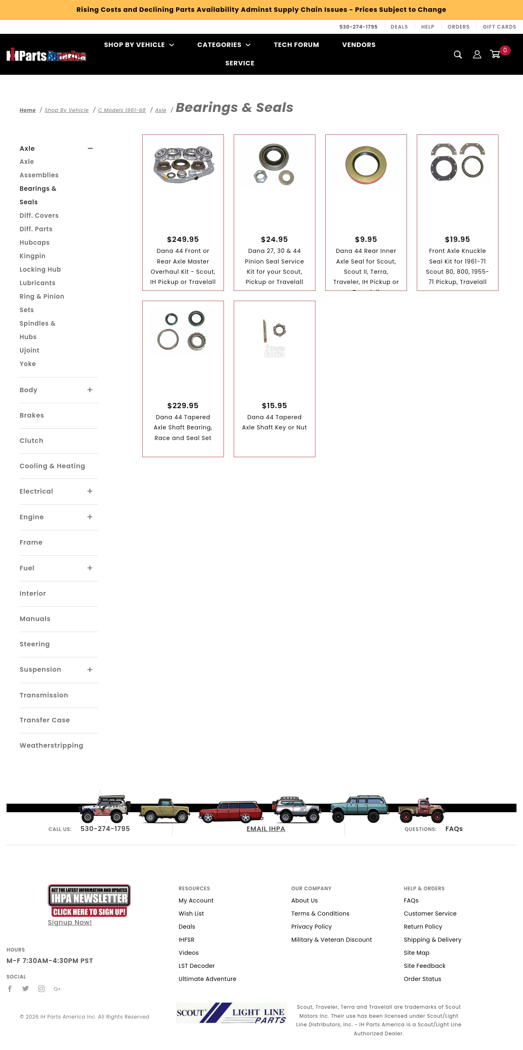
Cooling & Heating (52, 466)
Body (29, 390)
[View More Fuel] (90, 568)
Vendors (358, 44)
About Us (304, 900)
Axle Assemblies (39, 168)
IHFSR (186, 940)
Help (428, 26)
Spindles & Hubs (38, 330)
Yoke (28, 364)
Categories (224, 44)
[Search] (458, 54)
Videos (189, 953)
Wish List (191, 913)
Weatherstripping (51, 745)
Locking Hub (40, 269)
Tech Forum (296, 44)
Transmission (44, 695)
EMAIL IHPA (266, 828)
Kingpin (33, 256)
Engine (32, 517)
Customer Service (430, 913)
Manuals (35, 618)
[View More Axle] (90, 149)
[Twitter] (25, 988)
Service (240, 63)
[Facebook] (10, 988)
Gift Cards (499, 26)
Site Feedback (424, 966)
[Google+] (57, 988)
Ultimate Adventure (207, 979)
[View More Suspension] (90, 670)
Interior (33, 593)
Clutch (32, 440)
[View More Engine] (90, 517)
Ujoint (30, 350)
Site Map (416, 953)
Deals (399, 26)
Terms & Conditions (320, 913)
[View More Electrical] (90, 491)
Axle (27, 148)
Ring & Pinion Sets (42, 303)
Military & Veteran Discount (331, 940)
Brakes (32, 415)
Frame (31, 542)
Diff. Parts (36, 229)
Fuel (27, 568)
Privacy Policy (311, 927)
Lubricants (38, 283)
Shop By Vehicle (139, 44)
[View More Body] (90, 390)
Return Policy (423, 927)
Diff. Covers (39, 215)
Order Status (422, 979)
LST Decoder (197, 966)
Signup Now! (89, 905)
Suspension (40, 669)
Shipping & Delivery (432, 940)
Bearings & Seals (38, 195)
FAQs (454, 828)
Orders (459, 26)
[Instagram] (41, 988)
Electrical (37, 491)
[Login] (477, 54)
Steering (35, 644)
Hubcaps (35, 242)
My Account (196, 900)
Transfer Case (45, 720)
